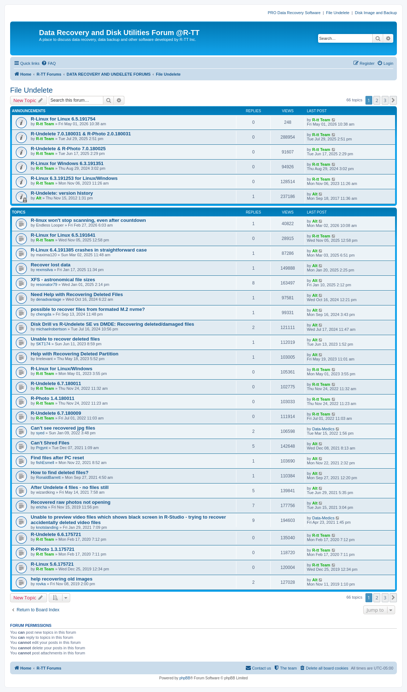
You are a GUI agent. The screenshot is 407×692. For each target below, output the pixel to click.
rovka (41, 584)
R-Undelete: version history (62, 193)
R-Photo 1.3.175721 (52, 549)
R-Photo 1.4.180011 (52, 398)
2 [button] (377, 100)
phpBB (184, 678)
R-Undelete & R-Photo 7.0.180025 (68, 148)
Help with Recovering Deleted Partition (75, 353)
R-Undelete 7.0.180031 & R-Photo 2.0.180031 (81, 133)
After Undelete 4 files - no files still (69, 487)
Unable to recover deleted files (65, 339)
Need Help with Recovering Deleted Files (77, 294)
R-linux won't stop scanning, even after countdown (88, 220)
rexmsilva (44, 269)
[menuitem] (48, 63)
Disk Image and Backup (376, 12)
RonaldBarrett (48, 477)
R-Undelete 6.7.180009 (56, 413)
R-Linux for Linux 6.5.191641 (63, 235)
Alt (39, 198)
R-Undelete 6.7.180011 (56, 383)
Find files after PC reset (57, 457)
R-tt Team (45, 124)
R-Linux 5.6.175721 (52, 564)
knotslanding (47, 527)
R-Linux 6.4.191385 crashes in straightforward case (89, 250)
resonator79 (46, 284)
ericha (41, 507)
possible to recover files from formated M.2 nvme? (88, 309)
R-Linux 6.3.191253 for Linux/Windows (74, 178)
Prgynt (42, 448)
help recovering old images (62, 579)
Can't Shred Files (50, 443)
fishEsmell (45, 462)
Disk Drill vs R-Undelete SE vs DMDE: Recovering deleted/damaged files (112, 324)
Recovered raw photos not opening (71, 502)
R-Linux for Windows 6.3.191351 (67, 163)
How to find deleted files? (60, 472)
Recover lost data (50, 264)
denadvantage (48, 299)
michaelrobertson (51, 329)
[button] (393, 100)
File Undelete (338, 12)
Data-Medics (323, 429)
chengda (43, 314)
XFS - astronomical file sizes (63, 279)
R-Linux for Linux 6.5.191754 (63, 119)
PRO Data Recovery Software (294, 12)
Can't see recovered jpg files (63, 428)
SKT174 (43, 344)
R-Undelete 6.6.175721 (56, 534)
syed (40, 433)
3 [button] (385, 100)
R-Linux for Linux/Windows (62, 368)
